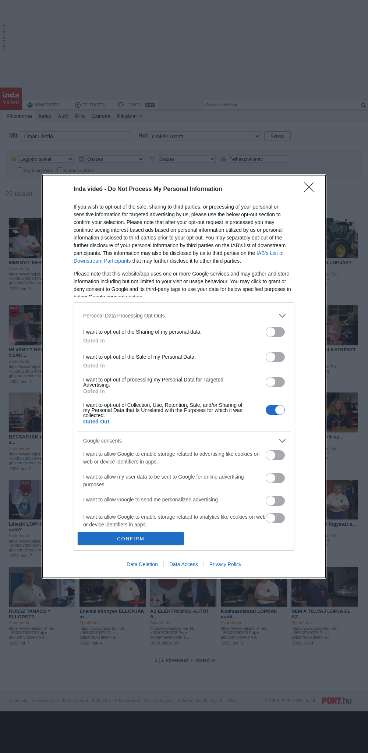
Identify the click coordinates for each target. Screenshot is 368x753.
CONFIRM (131, 538)
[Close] (311, 189)
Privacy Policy (225, 564)
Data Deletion (142, 564)
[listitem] (184, 316)
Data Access (183, 564)
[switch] (275, 332)
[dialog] (184, 376)
